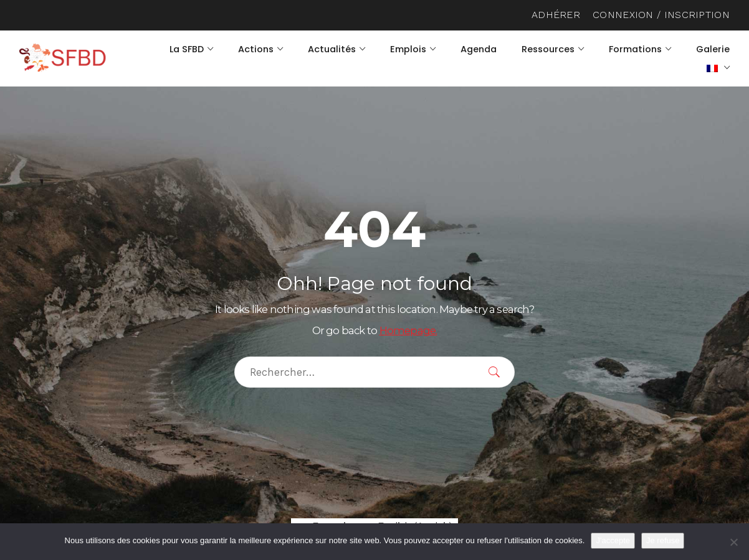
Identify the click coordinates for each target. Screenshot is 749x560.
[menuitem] (718, 67)
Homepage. (408, 330)
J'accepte (613, 540)
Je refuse (662, 540)
